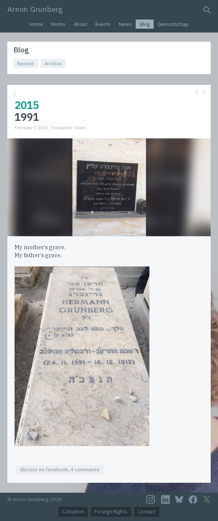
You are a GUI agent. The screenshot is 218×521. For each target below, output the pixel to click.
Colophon (73, 511)
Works (58, 24)
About (80, 24)
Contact (147, 511)
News (125, 24)
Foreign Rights (111, 511)
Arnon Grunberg (35, 9)
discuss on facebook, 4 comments (60, 469)
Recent (25, 63)
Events (103, 24)
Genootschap (172, 24)
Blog (145, 24)
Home (36, 24)
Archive (53, 63)
